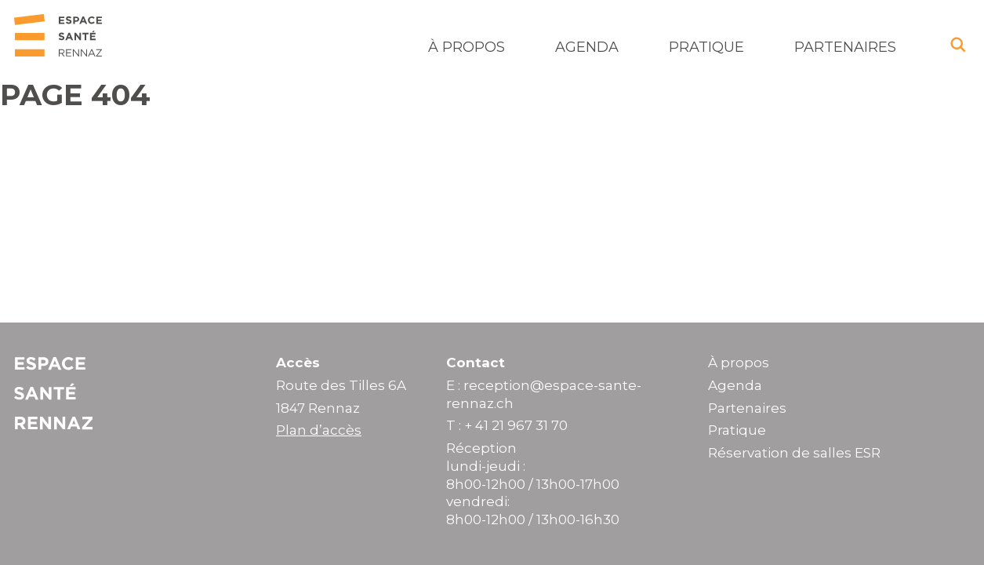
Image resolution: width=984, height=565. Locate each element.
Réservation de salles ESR (794, 453)
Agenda (587, 47)
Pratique (706, 47)
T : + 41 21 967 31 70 (507, 425)
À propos (466, 47)
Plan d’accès (318, 430)
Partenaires (845, 47)
